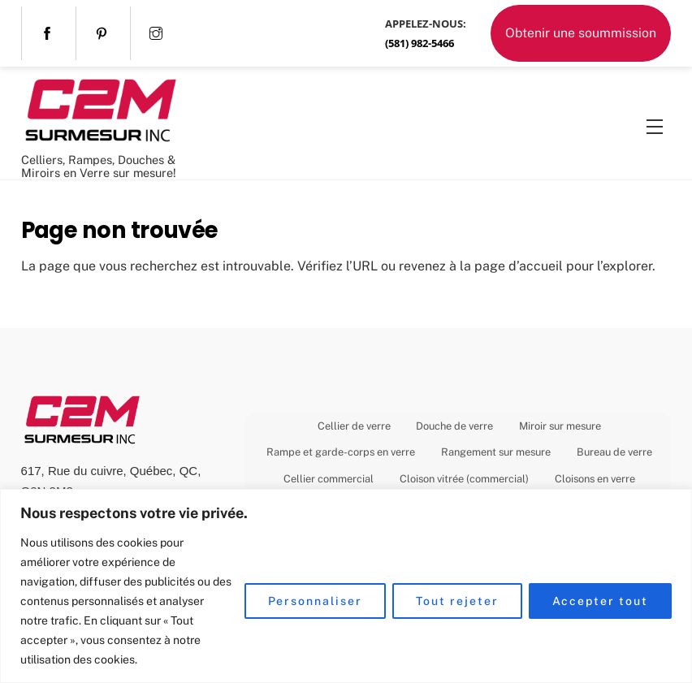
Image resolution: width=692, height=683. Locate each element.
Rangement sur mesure (496, 452)
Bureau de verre (614, 452)
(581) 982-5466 (419, 43)
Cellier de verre (354, 426)
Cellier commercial (328, 479)
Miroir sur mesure (560, 426)
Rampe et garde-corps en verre (340, 452)
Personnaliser (315, 600)
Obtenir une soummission (580, 33)
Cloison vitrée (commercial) (464, 479)
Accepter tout (600, 600)
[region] (346, 586)
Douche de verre (454, 426)
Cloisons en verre (595, 479)
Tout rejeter (457, 600)
